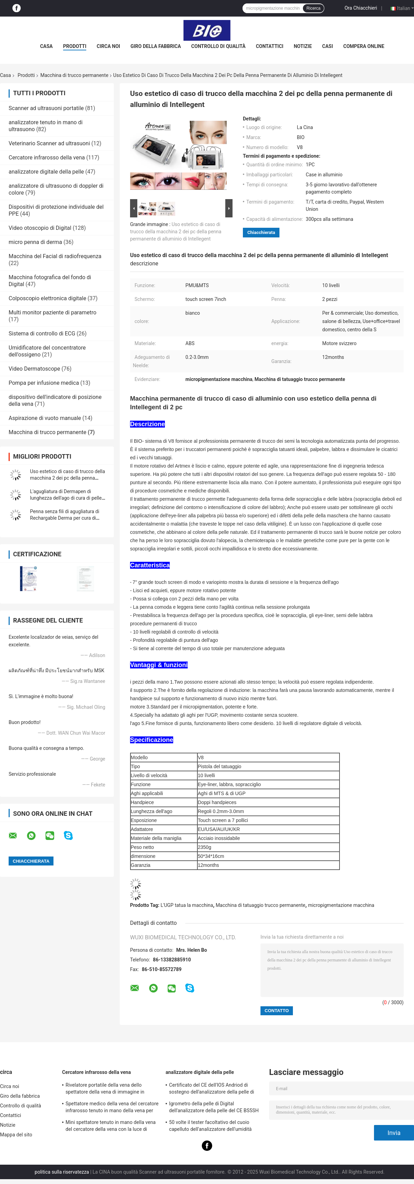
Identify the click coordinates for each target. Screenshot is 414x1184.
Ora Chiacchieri (361, 8)
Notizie (303, 46)
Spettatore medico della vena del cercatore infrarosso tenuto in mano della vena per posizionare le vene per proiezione (112, 1108)
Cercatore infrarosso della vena (47, 157)
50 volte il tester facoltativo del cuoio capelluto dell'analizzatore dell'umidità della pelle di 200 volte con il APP (210, 1126)
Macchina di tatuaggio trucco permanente (260, 905)
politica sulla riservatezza (62, 1172)
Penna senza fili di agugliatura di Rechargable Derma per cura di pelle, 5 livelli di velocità (64, 518)
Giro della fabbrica (155, 46)
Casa (46, 46)
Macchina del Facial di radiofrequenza (55, 256)
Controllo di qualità (218, 46)
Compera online (363, 46)
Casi (327, 46)
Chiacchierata (261, 232)
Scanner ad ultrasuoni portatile (46, 108)
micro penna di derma (35, 242)
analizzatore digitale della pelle (46, 171)
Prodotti (75, 46)
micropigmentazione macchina (341, 905)
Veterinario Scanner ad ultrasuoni (49, 143)
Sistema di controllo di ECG (42, 333)
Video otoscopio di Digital (40, 228)
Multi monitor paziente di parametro (52, 312)
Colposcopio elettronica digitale (47, 298)
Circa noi (108, 46)
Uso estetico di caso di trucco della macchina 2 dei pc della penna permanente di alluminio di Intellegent (175, 232)
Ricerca (313, 8)
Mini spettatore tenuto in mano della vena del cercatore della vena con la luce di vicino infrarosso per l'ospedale (111, 1126)
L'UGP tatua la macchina (187, 905)
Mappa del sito (16, 1134)
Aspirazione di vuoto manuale (45, 418)
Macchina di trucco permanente (74, 75)
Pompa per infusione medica (44, 383)
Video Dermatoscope (34, 368)
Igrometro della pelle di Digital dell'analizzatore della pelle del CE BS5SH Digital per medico (214, 1108)
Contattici (270, 46)
